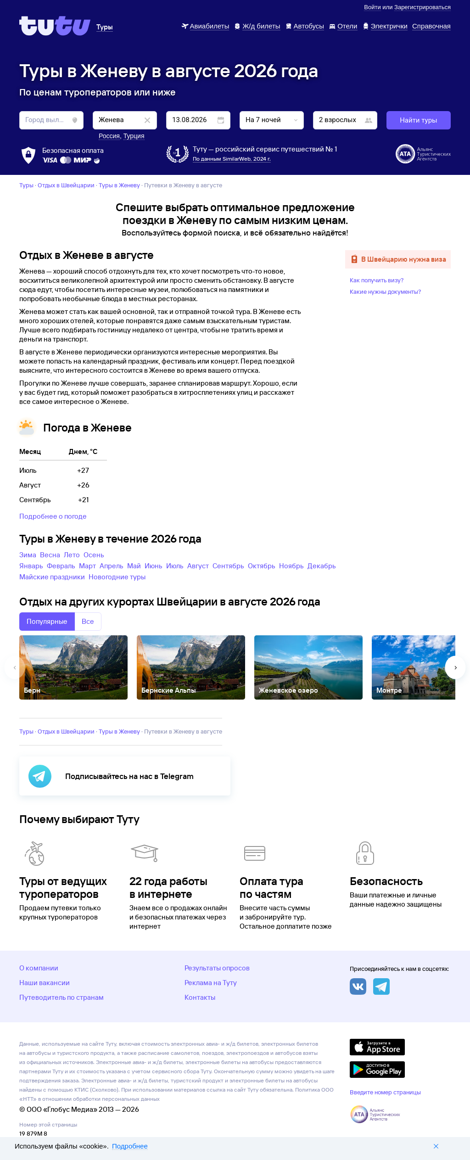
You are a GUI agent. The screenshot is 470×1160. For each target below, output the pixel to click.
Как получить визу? (377, 280)
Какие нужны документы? (385, 291)
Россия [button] (109, 136)
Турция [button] (134, 136)
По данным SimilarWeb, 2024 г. (232, 158)
